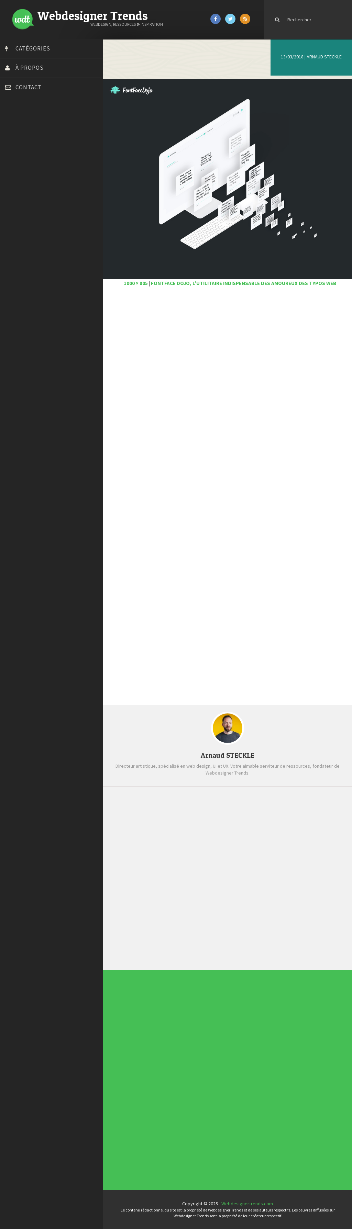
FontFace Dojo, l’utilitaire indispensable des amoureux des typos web (243, 283)
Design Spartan (22, 178)
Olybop (14, 221)
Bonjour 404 (19, 143)
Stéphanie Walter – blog (31, 238)
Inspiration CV (213, 1053)
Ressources (157, 1078)
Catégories (32, 48)
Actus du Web (158, 1064)
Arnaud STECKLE (324, 57)
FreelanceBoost (23, 212)
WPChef (15, 272)
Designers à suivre (158, 1070)
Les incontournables (213, 1045)
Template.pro (20, 247)
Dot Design (18, 186)
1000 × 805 (136, 283)
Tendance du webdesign (213, 1048)
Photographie (158, 1077)
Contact (28, 87)
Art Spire (16, 126)
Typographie (157, 1081)
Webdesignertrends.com (247, 1203)
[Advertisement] (227, 369)
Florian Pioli (18, 195)
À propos (29, 67)
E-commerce (157, 1071)
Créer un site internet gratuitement (43, 161)
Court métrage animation (32, 152)
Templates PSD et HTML (213, 1055)
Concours (157, 1067)
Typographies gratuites (213, 1050)
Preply (13, 229)
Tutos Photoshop (24, 255)
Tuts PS (14, 264)
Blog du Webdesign (27, 135)
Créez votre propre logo (32, 169)
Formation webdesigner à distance (43, 204)
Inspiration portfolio (212, 1052)
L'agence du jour (158, 1075)
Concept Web (158, 1066)
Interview (157, 1074)
